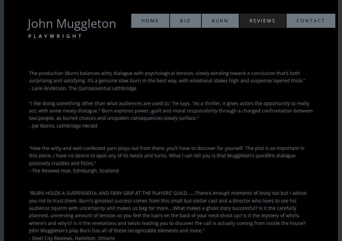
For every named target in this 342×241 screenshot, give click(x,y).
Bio (185, 20)
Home (150, 20)
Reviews (262, 20)
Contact (311, 20)
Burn (220, 20)
